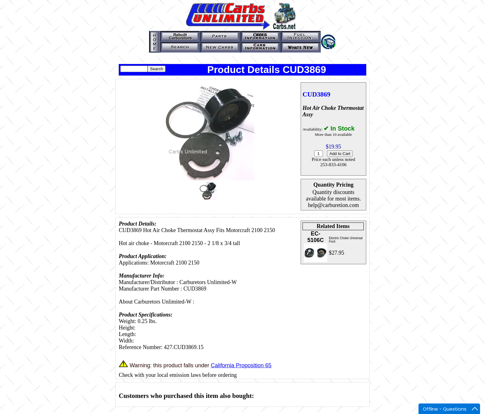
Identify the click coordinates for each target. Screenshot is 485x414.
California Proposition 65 (241, 365)
